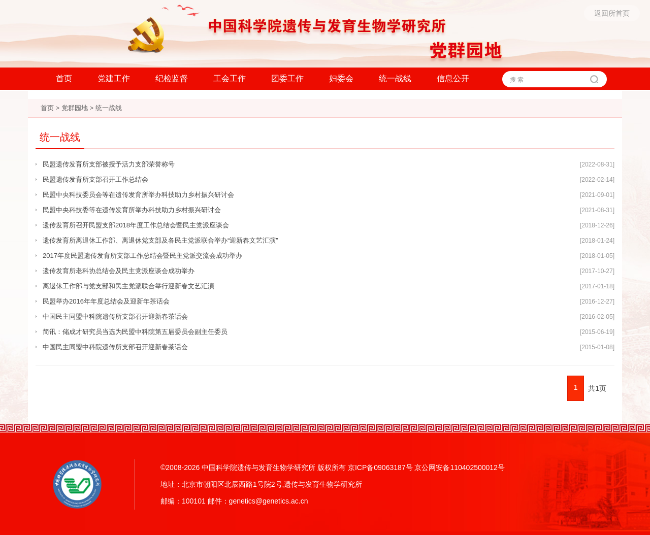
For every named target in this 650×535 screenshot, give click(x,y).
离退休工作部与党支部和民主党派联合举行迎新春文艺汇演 (128, 286)
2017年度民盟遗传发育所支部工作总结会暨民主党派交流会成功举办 (142, 255)
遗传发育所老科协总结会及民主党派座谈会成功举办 (118, 271)
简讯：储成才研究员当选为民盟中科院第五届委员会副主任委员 (135, 332)
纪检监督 (171, 78)
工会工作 (229, 78)
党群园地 (74, 108)
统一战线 (395, 78)
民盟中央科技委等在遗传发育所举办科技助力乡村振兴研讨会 (132, 210)
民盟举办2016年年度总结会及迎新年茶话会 (106, 301)
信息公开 (453, 78)
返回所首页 (612, 13)
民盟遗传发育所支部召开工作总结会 (95, 179)
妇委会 (341, 78)
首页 (64, 78)
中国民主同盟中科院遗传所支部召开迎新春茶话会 (115, 316)
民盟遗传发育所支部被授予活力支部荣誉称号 (109, 164)
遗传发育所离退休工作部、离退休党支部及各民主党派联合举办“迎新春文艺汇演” (160, 240)
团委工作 (287, 78)
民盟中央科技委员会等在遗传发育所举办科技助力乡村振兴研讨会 (138, 194)
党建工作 (114, 78)
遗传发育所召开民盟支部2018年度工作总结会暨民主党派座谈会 (136, 225)
